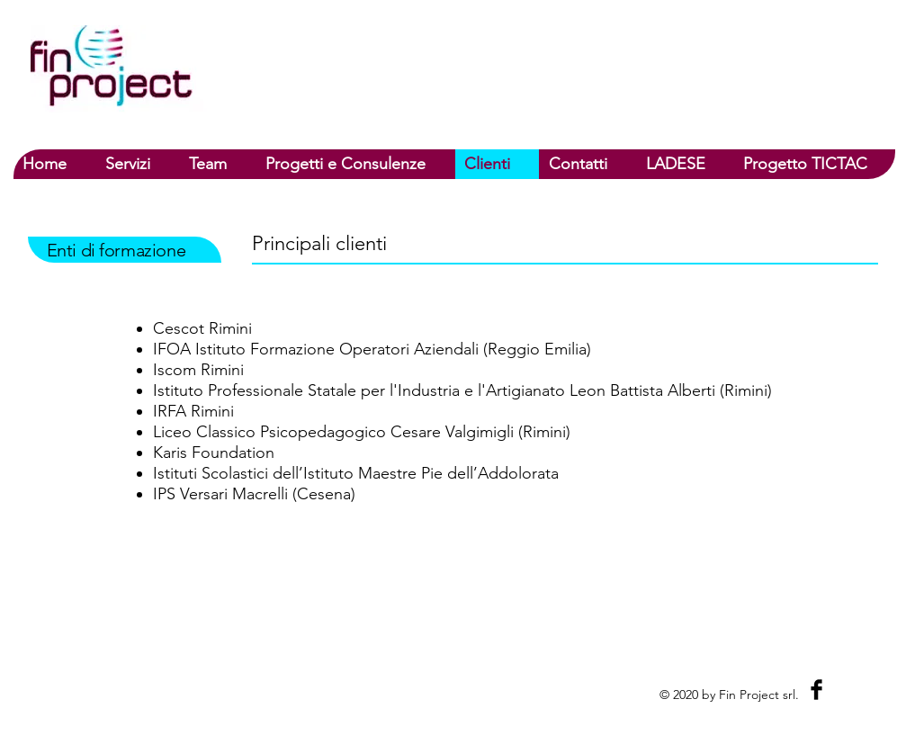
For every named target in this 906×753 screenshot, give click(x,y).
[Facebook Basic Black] (816, 689)
